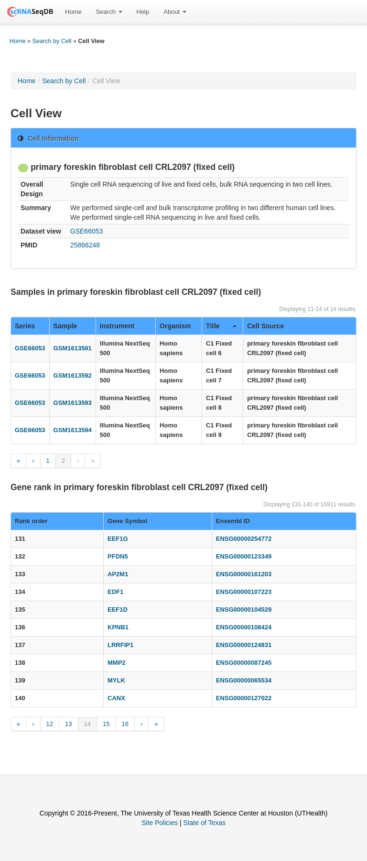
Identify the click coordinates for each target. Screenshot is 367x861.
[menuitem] (73, 12)
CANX (116, 698)
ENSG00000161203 (243, 574)
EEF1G (118, 538)
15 (106, 723)
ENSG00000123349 (243, 556)
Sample (65, 326)
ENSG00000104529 (243, 609)
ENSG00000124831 (243, 645)
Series (25, 326)
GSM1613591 (73, 348)
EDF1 (115, 591)
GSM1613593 (73, 402)
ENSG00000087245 (243, 662)
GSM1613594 (73, 430)
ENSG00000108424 (243, 627)
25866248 (85, 245)
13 (68, 723)
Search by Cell (52, 41)
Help (143, 11)
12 (49, 723)
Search (109, 11)
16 (124, 723)
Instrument (117, 326)
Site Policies (159, 823)
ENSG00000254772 (243, 538)
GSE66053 (86, 231)
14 (87, 723)
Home (73, 11)
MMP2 (117, 662)
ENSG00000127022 (243, 698)
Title (221, 326)
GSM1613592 (73, 375)
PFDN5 (118, 556)
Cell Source (265, 326)
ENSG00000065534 (243, 680)
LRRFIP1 (120, 645)
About (174, 11)
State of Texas (205, 823)
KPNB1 (118, 627)
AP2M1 (118, 574)
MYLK (116, 680)
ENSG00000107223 (243, 591)
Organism (175, 326)
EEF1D (118, 609)
